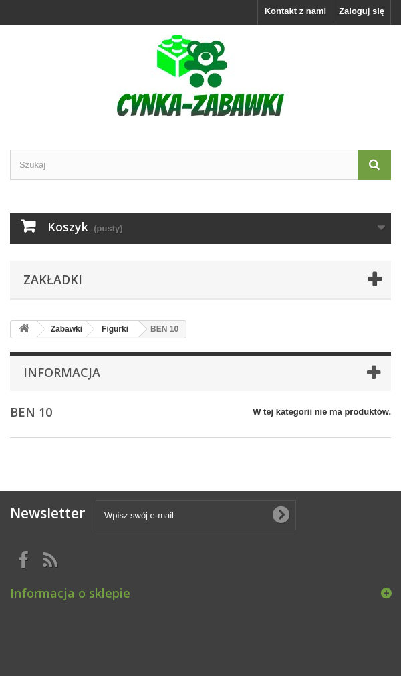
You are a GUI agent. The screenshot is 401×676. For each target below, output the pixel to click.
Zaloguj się (361, 11)
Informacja (61, 372)
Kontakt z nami (295, 11)
